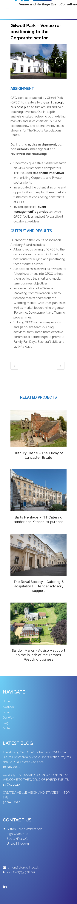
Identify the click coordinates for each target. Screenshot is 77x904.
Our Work (8, 717)
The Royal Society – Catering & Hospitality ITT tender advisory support (38, 586)
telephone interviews (48, 173)
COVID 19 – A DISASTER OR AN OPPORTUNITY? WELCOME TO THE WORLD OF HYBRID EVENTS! (36, 777)
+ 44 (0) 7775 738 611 (20, 872)
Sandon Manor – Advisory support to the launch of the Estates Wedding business (38, 654)
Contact (7, 728)
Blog (5, 723)
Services (7, 712)
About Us (8, 706)
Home (6, 701)
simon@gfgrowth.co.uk (23, 867)
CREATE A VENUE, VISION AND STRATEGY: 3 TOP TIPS (36, 795)
